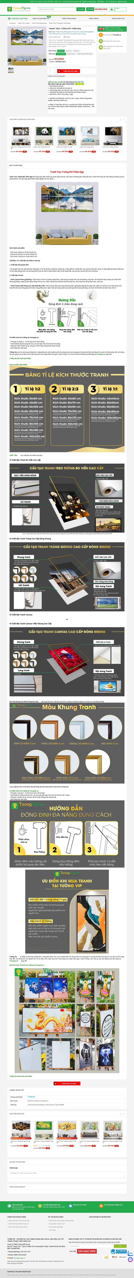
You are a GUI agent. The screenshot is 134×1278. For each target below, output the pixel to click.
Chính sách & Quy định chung (17, 1227)
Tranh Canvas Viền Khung (84, 54)
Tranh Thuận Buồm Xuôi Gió (79, 1275)
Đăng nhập (122, 1)
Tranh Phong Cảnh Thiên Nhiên (107, 1275)
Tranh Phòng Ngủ (38, 1275)
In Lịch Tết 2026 (48, 1)
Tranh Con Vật (81, 34)
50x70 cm (69, 51)
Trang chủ (12, 23)
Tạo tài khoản (111, 1)
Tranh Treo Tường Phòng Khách (82, 32)
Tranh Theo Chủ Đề (69, 34)
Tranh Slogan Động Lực (40, 18)
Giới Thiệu (52, 1230)
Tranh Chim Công (93, 1275)
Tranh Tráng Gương (69, 18)
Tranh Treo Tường (36, 1)
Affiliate (100, 1)
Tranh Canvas (94, 18)
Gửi (120, 1246)
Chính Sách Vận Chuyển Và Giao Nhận (61, 1220)
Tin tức (59, 1)
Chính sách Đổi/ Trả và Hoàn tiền (19, 1220)
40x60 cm (61, 51)
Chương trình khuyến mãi (73, 1)
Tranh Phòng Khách (26, 1275)
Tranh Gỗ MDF (61, 54)
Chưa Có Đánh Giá (54, 37)
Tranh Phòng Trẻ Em (55, 34)
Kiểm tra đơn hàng (90, 1)
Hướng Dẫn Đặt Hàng (56, 1227)
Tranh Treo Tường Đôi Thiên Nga (59, 23)
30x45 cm (76, 51)
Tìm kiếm (81, 9)
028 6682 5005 (101, 9)
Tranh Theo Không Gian (39, 23)
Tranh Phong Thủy (118, 18)
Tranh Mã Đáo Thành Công (63, 1275)
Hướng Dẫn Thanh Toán (57, 1224)
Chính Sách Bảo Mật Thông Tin (18, 1224)
